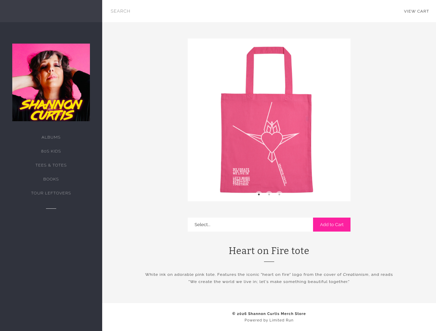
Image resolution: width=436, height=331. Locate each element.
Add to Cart (331, 224)
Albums (51, 137)
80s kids (51, 151)
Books (51, 179)
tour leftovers (51, 193)
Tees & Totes (51, 165)
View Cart (416, 11)
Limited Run (281, 320)
